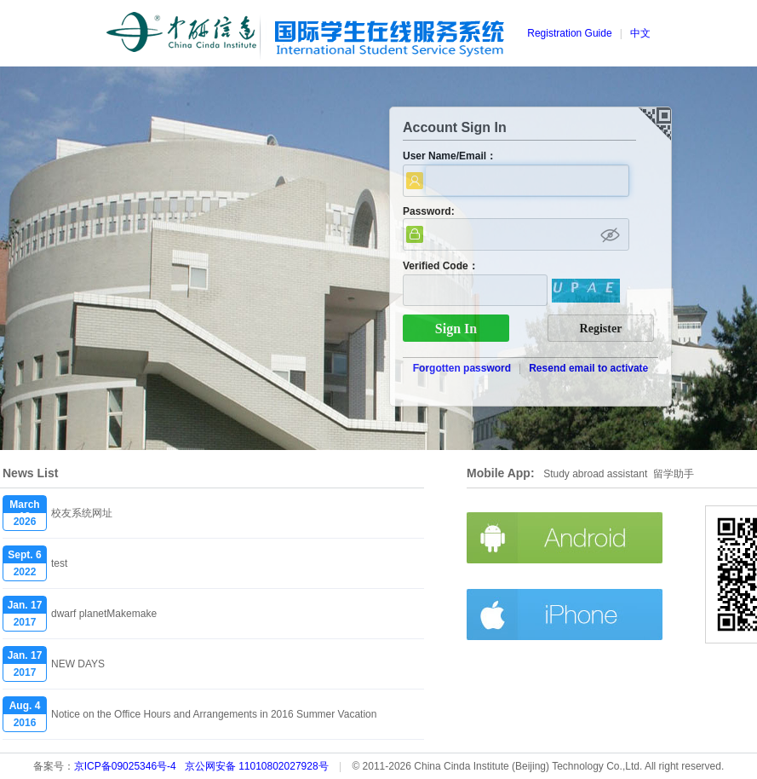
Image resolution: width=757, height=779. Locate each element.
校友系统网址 (81, 513)
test (59, 563)
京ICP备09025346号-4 (125, 766)
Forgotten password (462, 368)
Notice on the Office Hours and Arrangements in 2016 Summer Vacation (213, 714)
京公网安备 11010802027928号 (257, 766)
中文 (640, 33)
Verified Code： (441, 266)
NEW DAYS (78, 664)
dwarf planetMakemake (104, 614)
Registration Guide (569, 33)
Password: (429, 211)
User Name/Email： (449, 156)
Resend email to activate (588, 368)
